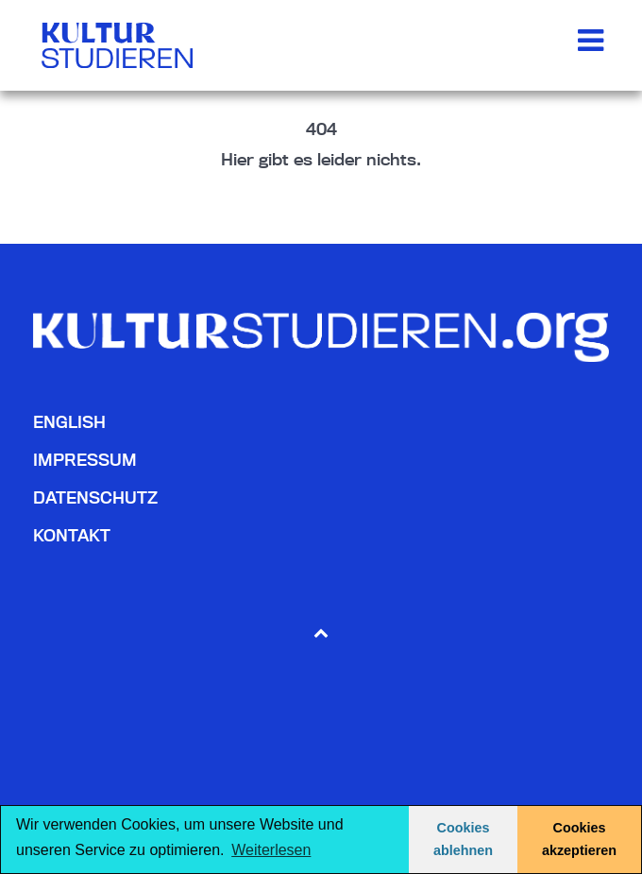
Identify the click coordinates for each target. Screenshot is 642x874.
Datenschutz (95, 497)
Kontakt (71, 535)
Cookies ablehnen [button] (463, 839)
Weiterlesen (271, 850)
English (69, 422)
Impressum (85, 460)
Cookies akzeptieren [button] (579, 839)
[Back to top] (321, 632)
